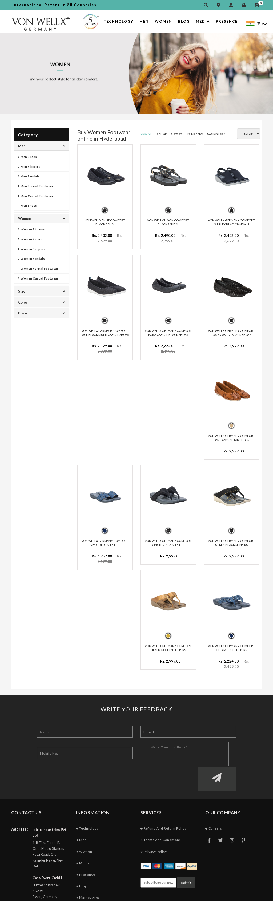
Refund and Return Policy (163, 796)
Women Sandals (31, 258)
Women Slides (30, 239)
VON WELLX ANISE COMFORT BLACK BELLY (105, 219)
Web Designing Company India (235, 896)
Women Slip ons (31, 229)
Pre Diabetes (195, 133)
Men (144, 21)
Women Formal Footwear (38, 268)
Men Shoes (27, 205)
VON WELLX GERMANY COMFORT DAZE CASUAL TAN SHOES (231, 430)
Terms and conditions (160, 807)
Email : (17, 876)
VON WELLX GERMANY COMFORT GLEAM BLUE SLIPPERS (231, 635)
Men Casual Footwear (35, 196)
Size (41, 291)
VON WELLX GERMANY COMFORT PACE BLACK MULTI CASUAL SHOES (105, 327)
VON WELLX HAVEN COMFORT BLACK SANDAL (168, 219)
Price (41, 313)
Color (41, 302)
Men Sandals (29, 176)
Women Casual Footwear (38, 278)
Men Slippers (29, 166)
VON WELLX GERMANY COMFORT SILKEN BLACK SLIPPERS (231, 532)
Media (203, 21)
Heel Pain (161, 133)
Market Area (88, 865)
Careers (213, 796)
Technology (118, 21)
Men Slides (27, 156)
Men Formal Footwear (35, 186)
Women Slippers (32, 249)
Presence (227, 21)
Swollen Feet (216, 133)
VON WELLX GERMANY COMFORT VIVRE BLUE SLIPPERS (104, 532)
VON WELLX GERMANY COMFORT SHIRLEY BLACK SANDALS (231, 219)
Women (163, 21)
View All (145, 133)
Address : (19, 796)
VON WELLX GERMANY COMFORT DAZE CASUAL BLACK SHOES (231, 327)
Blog (184, 21)
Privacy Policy (153, 818)
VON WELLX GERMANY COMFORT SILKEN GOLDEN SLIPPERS (168, 635)
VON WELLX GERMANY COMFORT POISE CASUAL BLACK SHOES (168, 327)
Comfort (176, 133)
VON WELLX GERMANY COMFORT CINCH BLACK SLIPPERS (168, 532)
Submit (186, 849)
